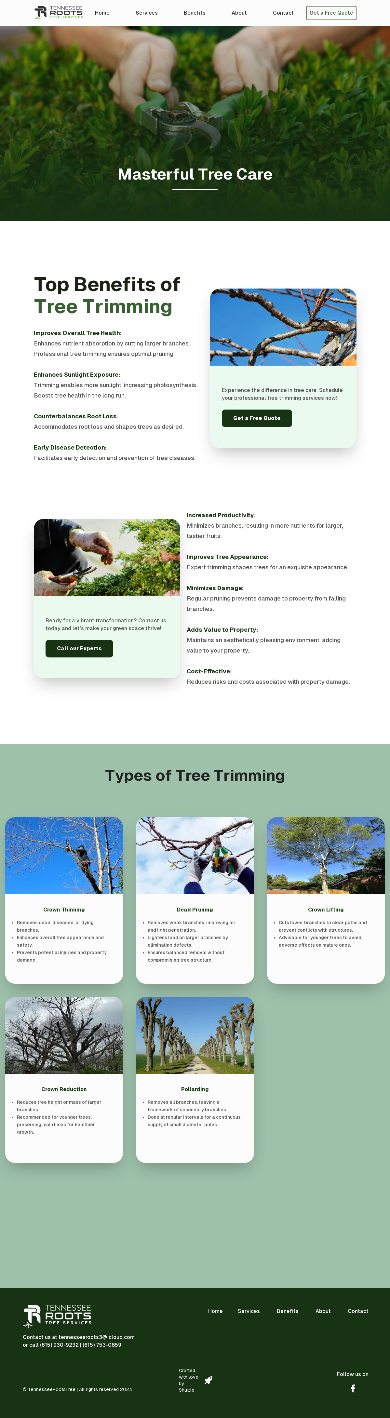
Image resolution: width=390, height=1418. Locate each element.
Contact (283, 13)
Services (147, 13)
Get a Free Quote (331, 13)
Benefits (195, 13)
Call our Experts (79, 648)
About (239, 13)
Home (102, 13)
